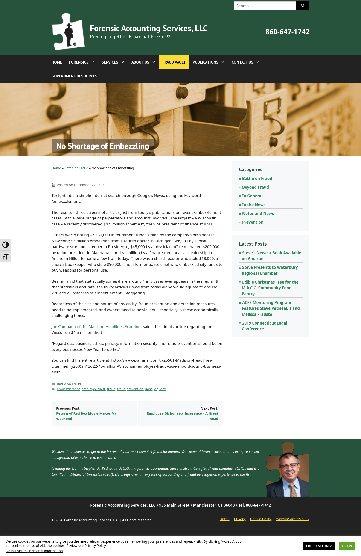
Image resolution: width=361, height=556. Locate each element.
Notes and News (258, 213)
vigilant (160, 389)
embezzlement (68, 389)
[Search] (302, 5)
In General (252, 196)
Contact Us (247, 62)
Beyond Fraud (255, 187)
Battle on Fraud (76, 168)
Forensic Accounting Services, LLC (148, 28)
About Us (145, 62)
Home (57, 62)
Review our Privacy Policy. (86, 545)
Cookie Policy (261, 518)
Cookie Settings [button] (319, 546)
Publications (210, 62)
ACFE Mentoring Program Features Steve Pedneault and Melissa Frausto (271, 308)
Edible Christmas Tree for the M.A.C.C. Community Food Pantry (270, 287)
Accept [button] (346, 546)
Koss (208, 224)
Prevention (253, 222)
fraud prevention (130, 389)
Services (115, 62)
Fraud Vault (174, 62)
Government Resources (74, 76)
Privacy (240, 518)
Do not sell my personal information (34, 550)
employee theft (93, 389)
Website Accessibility (292, 518)
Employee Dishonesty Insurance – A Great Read (182, 416)
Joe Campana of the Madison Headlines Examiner (97, 326)
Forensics (83, 62)
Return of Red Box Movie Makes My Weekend (86, 416)
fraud (111, 389)
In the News (254, 204)
